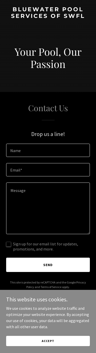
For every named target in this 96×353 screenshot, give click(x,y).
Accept (48, 341)
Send (48, 265)
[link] (48, 16)
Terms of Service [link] (50, 287)
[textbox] (48, 150)
